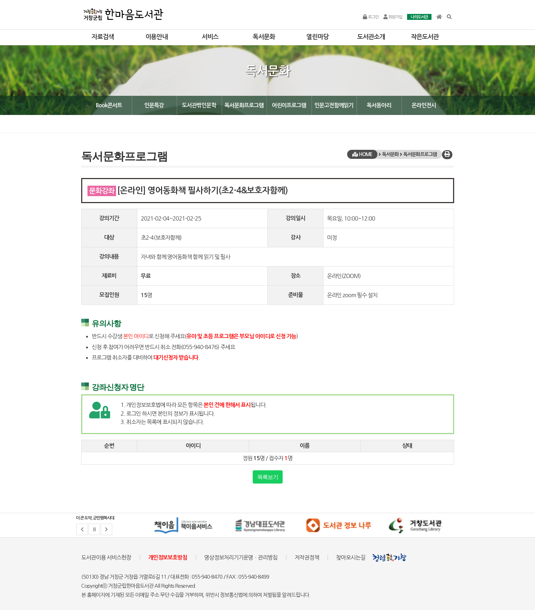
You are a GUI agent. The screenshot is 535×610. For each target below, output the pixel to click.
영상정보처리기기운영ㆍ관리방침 (240, 557)
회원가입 (392, 17)
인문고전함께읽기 (333, 105)
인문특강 (154, 105)
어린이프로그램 (289, 105)
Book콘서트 (109, 105)
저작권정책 (307, 557)
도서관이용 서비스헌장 (106, 557)
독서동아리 (379, 105)
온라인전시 (424, 105)
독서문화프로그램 (243, 105)
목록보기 (267, 476)
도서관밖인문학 (199, 105)
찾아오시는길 (350, 557)
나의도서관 (419, 17)
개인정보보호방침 (167, 557)
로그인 (370, 17)
